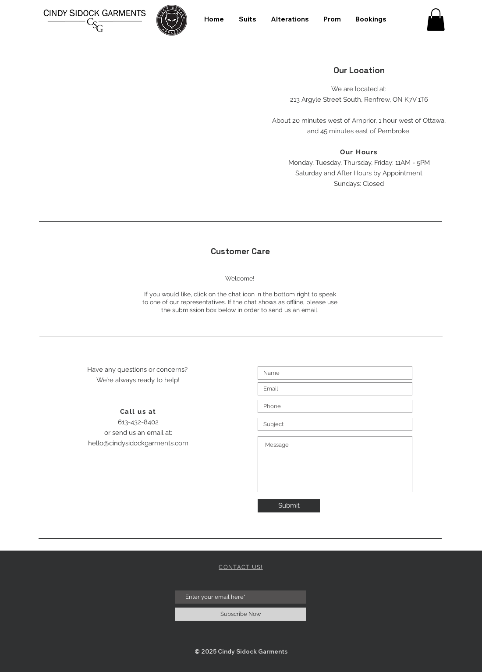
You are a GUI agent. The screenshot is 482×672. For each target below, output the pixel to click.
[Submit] (289, 505)
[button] (435, 19)
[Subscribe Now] (240, 614)
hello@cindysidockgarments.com (138, 443)
